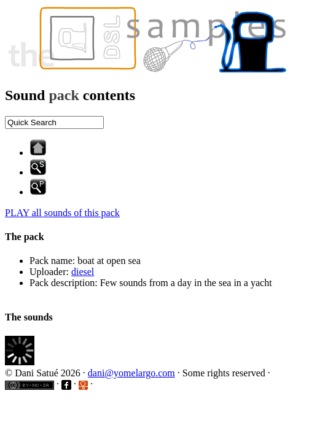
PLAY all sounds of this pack (62, 212)
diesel (82, 271)
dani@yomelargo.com (131, 373)
